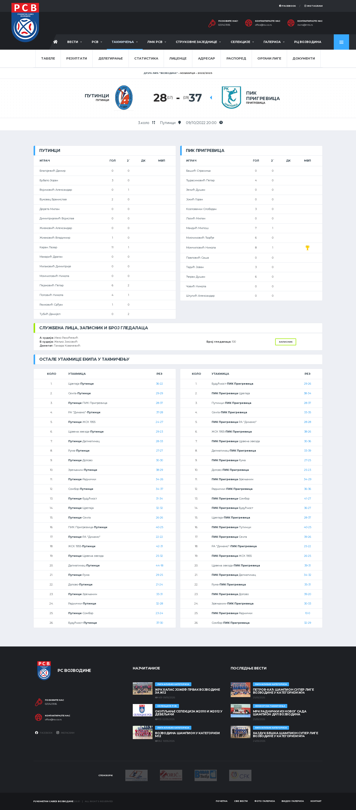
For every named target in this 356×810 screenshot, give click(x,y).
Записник (285, 341)
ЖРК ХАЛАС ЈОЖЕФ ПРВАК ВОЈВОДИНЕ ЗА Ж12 (187, 691)
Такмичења (123, 42)
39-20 (307, 594)
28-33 (159, 441)
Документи (303, 58)
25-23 (307, 470)
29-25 (159, 575)
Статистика (146, 58)
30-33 (307, 603)
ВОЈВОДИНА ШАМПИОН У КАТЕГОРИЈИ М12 (187, 734)
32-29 (307, 622)
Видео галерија (293, 801)
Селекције (240, 42)
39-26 (307, 537)
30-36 (307, 441)
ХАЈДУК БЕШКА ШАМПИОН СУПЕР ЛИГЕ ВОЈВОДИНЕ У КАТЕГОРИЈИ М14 (285, 734)
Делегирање (110, 58)
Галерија (272, 42)
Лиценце (178, 58)
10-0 (307, 613)
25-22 (307, 546)
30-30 (159, 460)
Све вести (241, 801)
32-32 (159, 508)
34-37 (159, 489)
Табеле (48, 58)
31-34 (159, 498)
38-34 (307, 393)
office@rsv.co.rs (263, 25)
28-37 (159, 403)
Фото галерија (264, 801)
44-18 (159, 565)
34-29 (307, 479)
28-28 (307, 422)
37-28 (159, 412)
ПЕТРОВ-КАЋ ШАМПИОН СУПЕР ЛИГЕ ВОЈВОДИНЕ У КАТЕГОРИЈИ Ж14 (283, 691)
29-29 (159, 393)
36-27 (307, 508)
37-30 (159, 622)
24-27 (159, 422)
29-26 (307, 383)
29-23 (159, 431)
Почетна (221, 801)
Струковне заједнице (196, 42)
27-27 (159, 450)
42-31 (159, 546)
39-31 (307, 565)
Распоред (236, 58)
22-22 (159, 537)
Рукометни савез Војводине (53, 801)
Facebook (287, 5)
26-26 (159, 517)
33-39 (307, 450)
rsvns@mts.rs (305, 25)
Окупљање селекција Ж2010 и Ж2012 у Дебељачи (188, 712)
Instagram (313, 5)
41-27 (307, 498)
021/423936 (224, 25)
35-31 (307, 584)
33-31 (159, 594)
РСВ (95, 42)
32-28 (159, 603)
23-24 (159, 613)
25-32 (159, 556)
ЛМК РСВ (154, 42)
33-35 (307, 412)
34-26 (159, 479)
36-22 (159, 383)
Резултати (76, 58)
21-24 (159, 584)
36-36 (307, 489)
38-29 (159, 470)
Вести (72, 42)
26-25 (307, 556)
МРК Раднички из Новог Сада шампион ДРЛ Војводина (280, 712)
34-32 (307, 575)
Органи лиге (269, 58)
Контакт (316, 801)
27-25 (307, 460)
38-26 (307, 431)
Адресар (206, 58)
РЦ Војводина (307, 42)
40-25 (159, 527)
